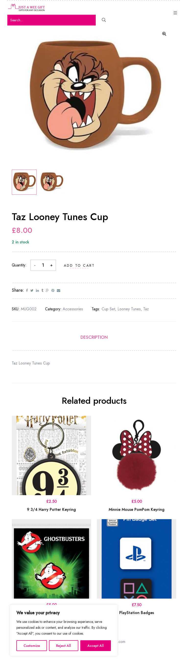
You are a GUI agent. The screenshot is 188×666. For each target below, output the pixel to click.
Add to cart (79, 266)
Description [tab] (94, 338)
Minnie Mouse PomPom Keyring (136, 510)
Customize (32, 645)
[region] (64, 630)
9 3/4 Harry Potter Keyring (51, 510)
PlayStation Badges (136, 613)
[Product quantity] (43, 266)
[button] (164, 33)
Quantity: (19, 266)
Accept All (95, 645)
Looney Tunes (129, 310)
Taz (146, 310)
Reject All (63, 645)
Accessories (73, 310)
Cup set (108, 310)
